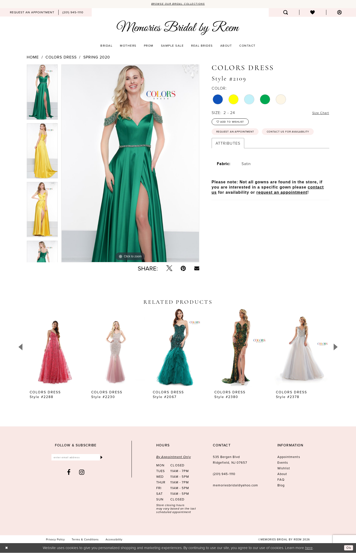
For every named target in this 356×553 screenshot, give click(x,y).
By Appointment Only (173, 457)
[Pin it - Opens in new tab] (183, 269)
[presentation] (55, 348)
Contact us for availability (242, 147)
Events (282, 463)
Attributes (228, 159)
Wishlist (283, 468)
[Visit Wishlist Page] (312, 13)
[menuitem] (32, 13)
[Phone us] (72, 13)
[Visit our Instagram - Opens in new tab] (82, 474)
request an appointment (281, 208)
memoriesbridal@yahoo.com (235, 485)
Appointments (288, 457)
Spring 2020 (96, 57)
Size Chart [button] (319, 113)
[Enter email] (76, 458)
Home (33, 57)
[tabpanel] (42, 94)
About (282, 474)
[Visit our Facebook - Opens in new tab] (69, 474)
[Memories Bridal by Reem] (178, 28)
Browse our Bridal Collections (178, 4)
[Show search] (285, 13)
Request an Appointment (239, 135)
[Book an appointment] (32, 13)
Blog (281, 485)
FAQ (281, 480)
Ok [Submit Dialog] (348, 548)
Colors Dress (61, 57)
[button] (339, 13)
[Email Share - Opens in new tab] (196, 268)
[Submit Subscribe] (101, 458)
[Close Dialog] (7, 548)
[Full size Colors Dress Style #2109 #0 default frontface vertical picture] (130, 164)
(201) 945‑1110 (224, 474)
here (309, 548)
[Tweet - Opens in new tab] (169, 269)
